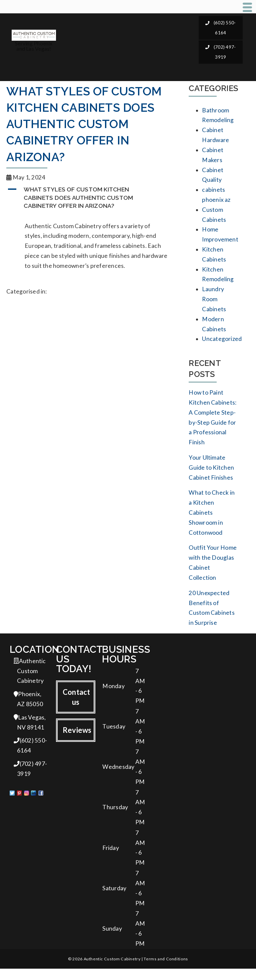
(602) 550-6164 (221, 27)
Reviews (77, 731)
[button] (91, 198)
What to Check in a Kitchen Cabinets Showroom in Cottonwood (212, 513)
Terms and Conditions (166, 961)
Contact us (76, 698)
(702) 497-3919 (221, 51)
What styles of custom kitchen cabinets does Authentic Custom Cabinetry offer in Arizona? (84, 124)
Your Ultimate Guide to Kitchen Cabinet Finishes (211, 468)
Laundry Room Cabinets (214, 299)
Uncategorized (222, 339)
